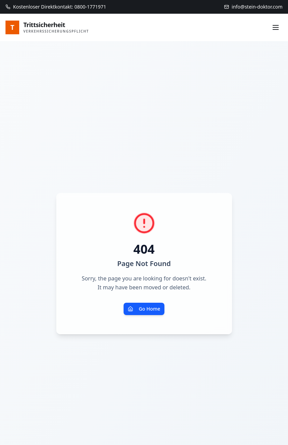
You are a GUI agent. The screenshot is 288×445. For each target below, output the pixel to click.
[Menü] (276, 27)
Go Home (144, 308)
